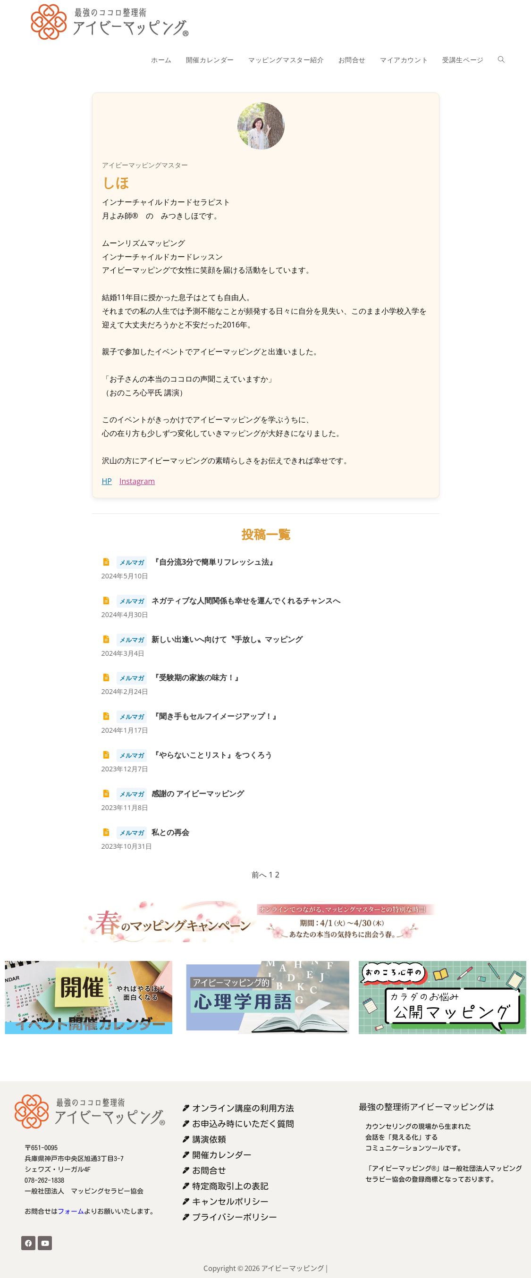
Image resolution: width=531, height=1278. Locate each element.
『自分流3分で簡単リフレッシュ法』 (189, 562)
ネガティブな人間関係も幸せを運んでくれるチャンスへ (221, 600)
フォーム (71, 1211)
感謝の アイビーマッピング (172, 793)
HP (107, 481)
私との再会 (145, 832)
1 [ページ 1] (271, 874)
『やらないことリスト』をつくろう (187, 755)
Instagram (137, 481)
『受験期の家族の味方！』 (172, 677)
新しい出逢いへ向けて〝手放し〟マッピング (202, 639)
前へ (259, 874)
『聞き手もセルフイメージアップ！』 (190, 716)
